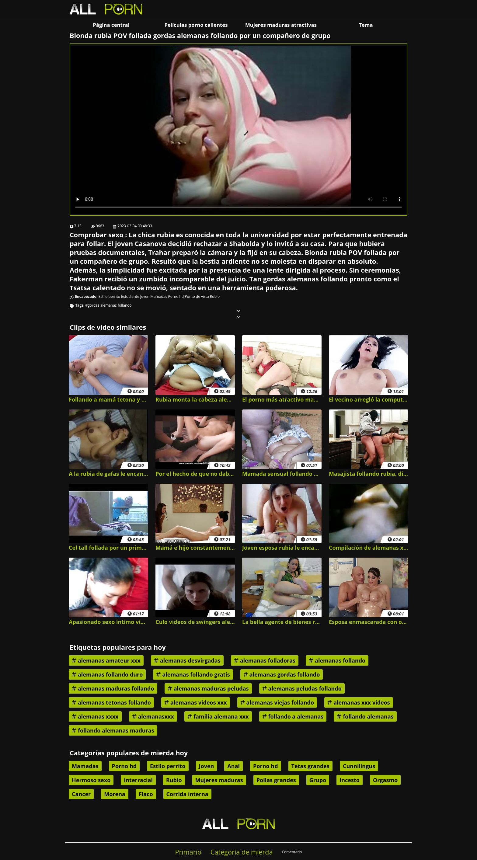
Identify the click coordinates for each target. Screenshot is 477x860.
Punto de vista (197, 296)
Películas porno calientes (196, 24)
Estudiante (130, 296)
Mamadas (158, 296)
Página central (111, 24)
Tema (366, 24)
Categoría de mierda (242, 852)
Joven (145, 296)
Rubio (215, 296)
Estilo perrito (109, 296)
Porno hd (176, 296)
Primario (188, 852)
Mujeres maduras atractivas (281, 24)
